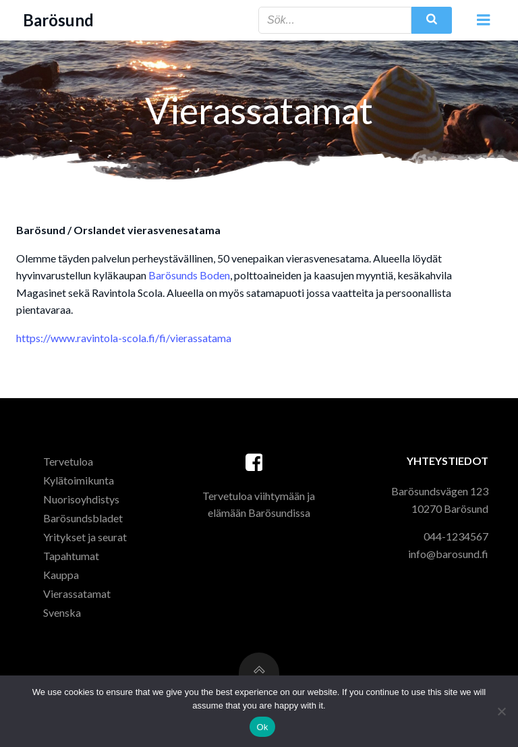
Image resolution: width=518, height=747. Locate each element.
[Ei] (501, 711)
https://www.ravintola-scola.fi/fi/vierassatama (123, 337)
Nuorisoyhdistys (81, 499)
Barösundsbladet (83, 517)
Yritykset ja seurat (85, 536)
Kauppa (61, 574)
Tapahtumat (71, 555)
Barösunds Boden (189, 275)
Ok (262, 727)
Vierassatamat (77, 593)
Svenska (62, 612)
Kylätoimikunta (78, 480)
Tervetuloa (68, 461)
